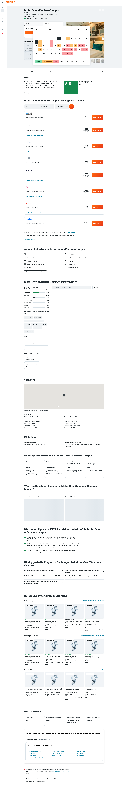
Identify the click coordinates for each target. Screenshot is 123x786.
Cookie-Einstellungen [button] (29, 239)
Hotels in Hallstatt (81, 755)
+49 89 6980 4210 (29, 16)
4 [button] (79, 38)
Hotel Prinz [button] (88, 688)
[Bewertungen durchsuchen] (73, 287)
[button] (2, 2)
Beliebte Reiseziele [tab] (32, 739)
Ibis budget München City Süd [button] (33, 621)
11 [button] (40, 46)
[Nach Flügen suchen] (3, 7)
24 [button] (36, 53)
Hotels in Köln (31, 749)
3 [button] (36, 42)
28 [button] (51, 53)
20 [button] (47, 49)
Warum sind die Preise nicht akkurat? (65, 782)
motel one (27, 324)
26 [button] (44, 53)
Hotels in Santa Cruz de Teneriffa (35, 757)
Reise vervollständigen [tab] (45, 739)
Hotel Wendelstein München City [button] (53, 688)
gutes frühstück (28, 317)
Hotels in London (32, 755)
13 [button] (47, 46)
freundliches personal (30, 321)
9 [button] (71, 42)
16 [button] (59, 46)
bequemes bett (43, 324)
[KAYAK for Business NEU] (3, 24)
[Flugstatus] (3, 21)
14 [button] (51, 46)
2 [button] (71, 38)
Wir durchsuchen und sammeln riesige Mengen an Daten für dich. (65, 779)
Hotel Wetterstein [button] (69, 619)
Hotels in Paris (80, 749)
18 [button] (40, 49)
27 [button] (47, 53)
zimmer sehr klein (29, 331)
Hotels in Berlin (56, 757)
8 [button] (55, 42)
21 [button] (51, 49)
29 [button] (55, 53)
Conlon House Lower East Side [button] (33, 688)
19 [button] (43, 49)
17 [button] (36, 49)
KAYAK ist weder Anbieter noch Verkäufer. (65, 776)
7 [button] (51, 42)
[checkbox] (32, 358)
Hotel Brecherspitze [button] (90, 656)
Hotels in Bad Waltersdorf (58, 751)
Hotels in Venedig (81, 751)
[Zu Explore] (3, 18)
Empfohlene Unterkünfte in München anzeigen (92, 669)
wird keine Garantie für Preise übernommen (61, 771)
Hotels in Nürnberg (56, 755)
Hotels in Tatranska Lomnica (34, 751)
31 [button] (36, 57)
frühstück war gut (37, 328)
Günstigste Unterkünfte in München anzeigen (92, 635)
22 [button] (55, 49)
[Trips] (3, 29)
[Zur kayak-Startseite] (10, 2)
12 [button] (43, 46)
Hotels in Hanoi (80, 753)
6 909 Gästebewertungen (40, 18)
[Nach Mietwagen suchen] (3, 13)
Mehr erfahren (71, 232)
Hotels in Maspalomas (57, 753)
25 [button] (40, 53)
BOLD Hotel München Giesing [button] (52, 656)
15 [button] (55, 46)
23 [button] (59, 49)
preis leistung (28, 328)
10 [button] (36, 46)
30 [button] (59, 53)
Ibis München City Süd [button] (51, 621)
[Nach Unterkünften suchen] (3, 10)
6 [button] (47, 42)
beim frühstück (37, 317)
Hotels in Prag (31, 753)
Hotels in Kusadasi (56, 749)
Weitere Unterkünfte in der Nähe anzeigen (93, 600)
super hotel (34, 324)
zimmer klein (40, 321)
